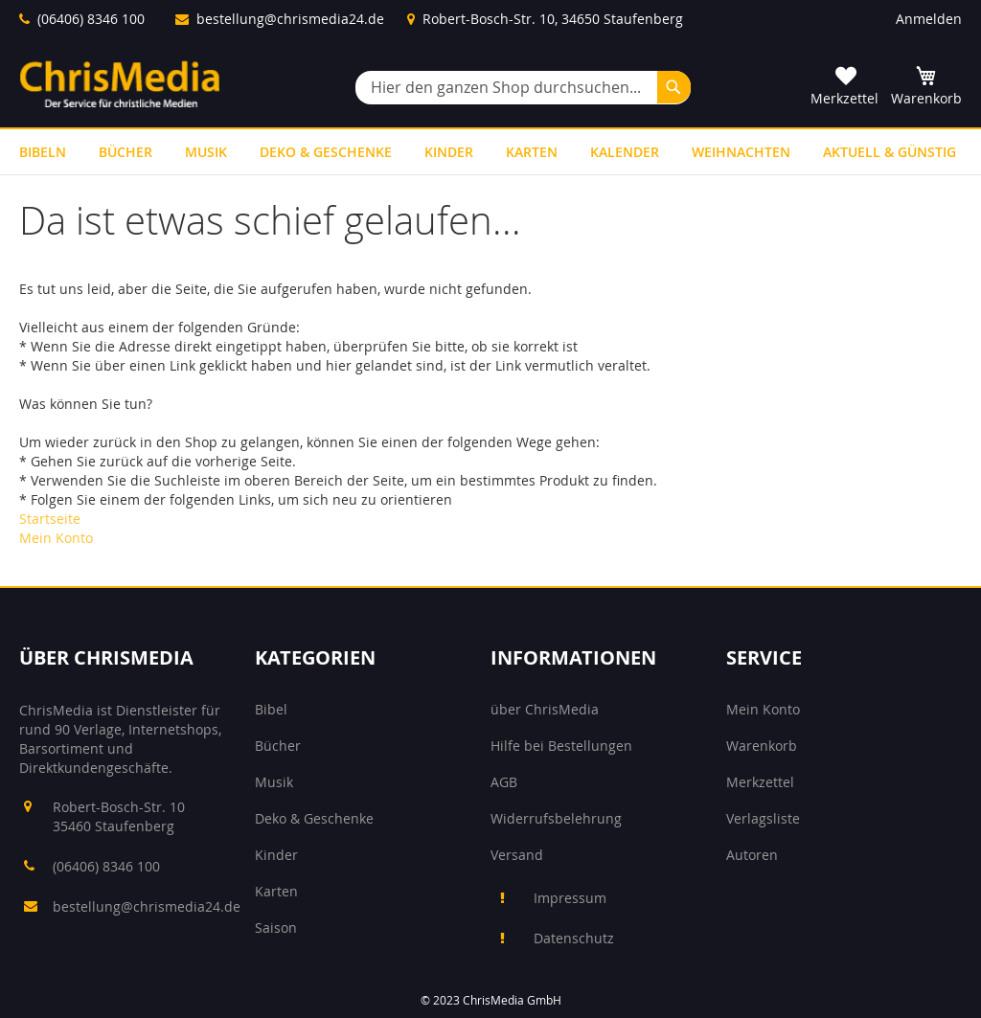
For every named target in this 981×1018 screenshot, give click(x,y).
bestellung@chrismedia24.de (290, 19)
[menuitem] (43, 151)
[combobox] (523, 87)
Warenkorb (761, 745)
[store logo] (119, 83)
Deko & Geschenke (314, 818)
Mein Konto (56, 538)
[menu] (490, 151)
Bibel (271, 709)
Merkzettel (760, 782)
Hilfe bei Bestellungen (561, 745)
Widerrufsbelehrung (556, 818)
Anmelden (929, 19)
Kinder (276, 855)
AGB (503, 782)
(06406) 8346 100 (91, 19)
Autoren (752, 855)
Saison (276, 927)
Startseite (49, 518)
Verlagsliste (763, 818)
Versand (516, 855)
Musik (274, 782)
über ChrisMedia (544, 709)
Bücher (278, 745)
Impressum (570, 898)
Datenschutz (574, 938)
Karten (276, 891)
